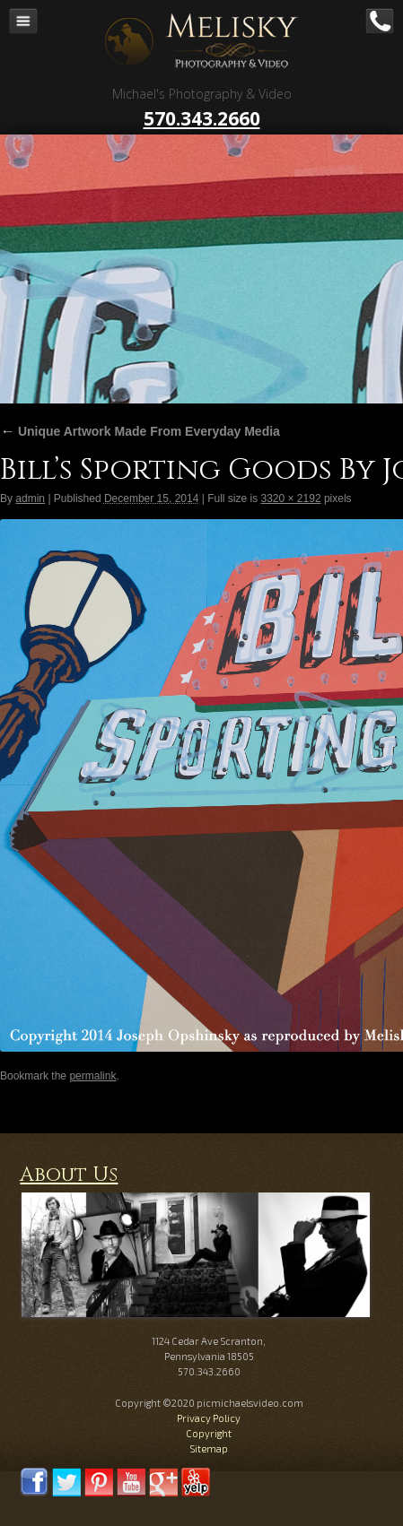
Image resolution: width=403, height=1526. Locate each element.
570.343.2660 (202, 118)
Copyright (209, 1433)
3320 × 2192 (290, 498)
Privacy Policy (209, 1418)
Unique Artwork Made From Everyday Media (140, 431)
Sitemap (208, 1448)
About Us (69, 1175)
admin (30, 498)
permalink (92, 1076)
